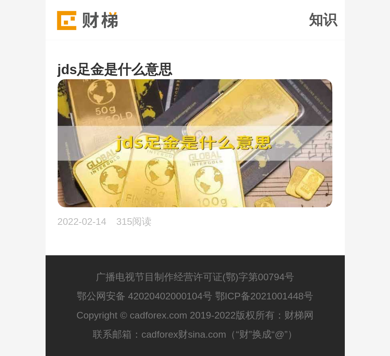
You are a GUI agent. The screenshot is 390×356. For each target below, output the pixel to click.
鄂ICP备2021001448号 (264, 296)
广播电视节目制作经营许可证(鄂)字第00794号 (195, 277)
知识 (323, 20)
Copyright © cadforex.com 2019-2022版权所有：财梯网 (195, 315)
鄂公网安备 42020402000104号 (144, 296)
